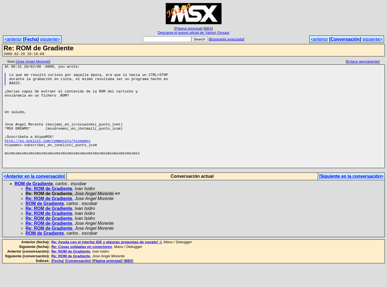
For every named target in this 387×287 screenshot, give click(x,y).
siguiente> (50, 39)
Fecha (30, 39)
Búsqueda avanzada (226, 39)
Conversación (345, 39)
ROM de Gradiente (34, 205)
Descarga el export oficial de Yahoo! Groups (193, 33)
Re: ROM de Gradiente (49, 210)
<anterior (13, 39)
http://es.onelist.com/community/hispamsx (47, 157)
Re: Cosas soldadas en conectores (81, 268)
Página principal (188, 28)
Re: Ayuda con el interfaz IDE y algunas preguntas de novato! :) (106, 263)
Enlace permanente (363, 62)
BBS (208, 28)
